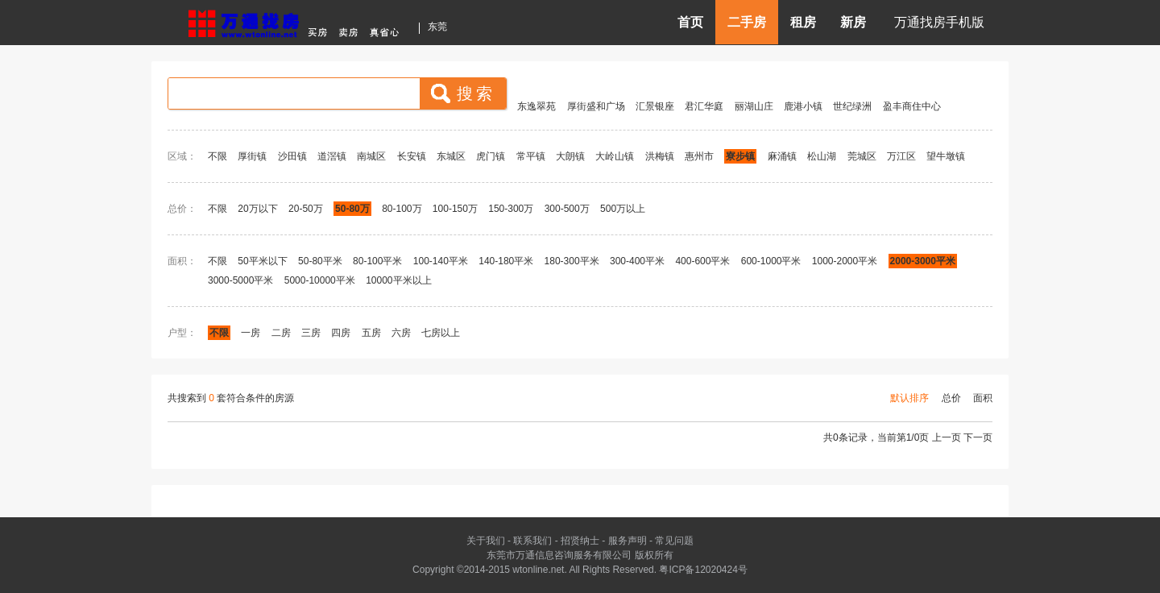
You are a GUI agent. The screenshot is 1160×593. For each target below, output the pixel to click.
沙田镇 (292, 156)
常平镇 (530, 156)
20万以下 (257, 208)
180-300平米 (572, 261)
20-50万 (305, 208)
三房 (311, 332)
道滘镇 (331, 156)
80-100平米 (377, 261)
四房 (340, 332)
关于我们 (485, 540)
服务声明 (627, 540)
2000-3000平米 (922, 261)
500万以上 (622, 208)
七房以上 (440, 332)
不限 (217, 156)
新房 (853, 22)
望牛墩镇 (945, 156)
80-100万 (401, 208)
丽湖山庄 (754, 106)
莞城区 (861, 156)
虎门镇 (490, 156)
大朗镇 (570, 156)
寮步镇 (740, 156)
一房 (250, 332)
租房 (803, 22)
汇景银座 (655, 106)
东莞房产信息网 (298, 21)
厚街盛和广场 (596, 106)
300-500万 (567, 208)
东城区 (451, 156)
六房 (401, 332)
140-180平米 (505, 261)
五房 (371, 332)
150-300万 (510, 208)
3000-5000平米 (240, 280)
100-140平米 (440, 261)
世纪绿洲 (852, 106)
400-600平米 (702, 261)
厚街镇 (252, 156)
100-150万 (455, 208)
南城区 (371, 156)
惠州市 (699, 156)
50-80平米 (320, 261)
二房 (281, 332)
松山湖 (821, 156)
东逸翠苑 (536, 106)
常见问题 (674, 540)
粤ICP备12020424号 (703, 569)
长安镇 (411, 156)
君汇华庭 (704, 106)
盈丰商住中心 (912, 106)
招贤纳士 (580, 540)
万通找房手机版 (939, 22)
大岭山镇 (614, 156)
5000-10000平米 (319, 280)
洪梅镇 (659, 156)
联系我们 (532, 540)
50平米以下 (262, 261)
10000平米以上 (398, 280)
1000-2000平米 (844, 261)
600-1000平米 (771, 261)
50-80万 (352, 208)
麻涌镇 (782, 156)
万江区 (901, 156)
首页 (690, 22)
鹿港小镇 (803, 106)
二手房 (746, 22)
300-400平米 (637, 261)
